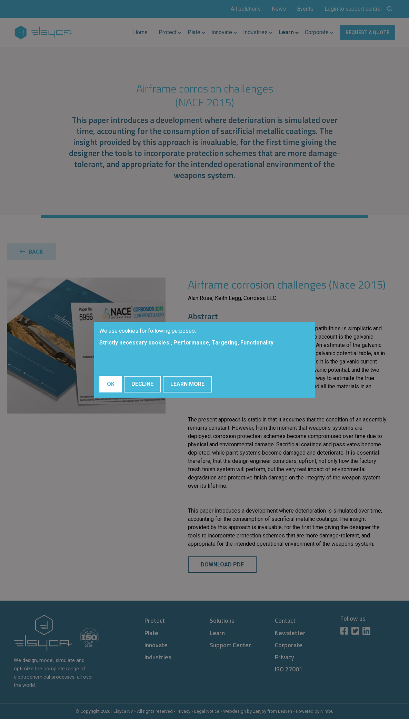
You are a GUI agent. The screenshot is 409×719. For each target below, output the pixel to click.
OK (110, 384)
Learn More (187, 384)
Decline (142, 384)
